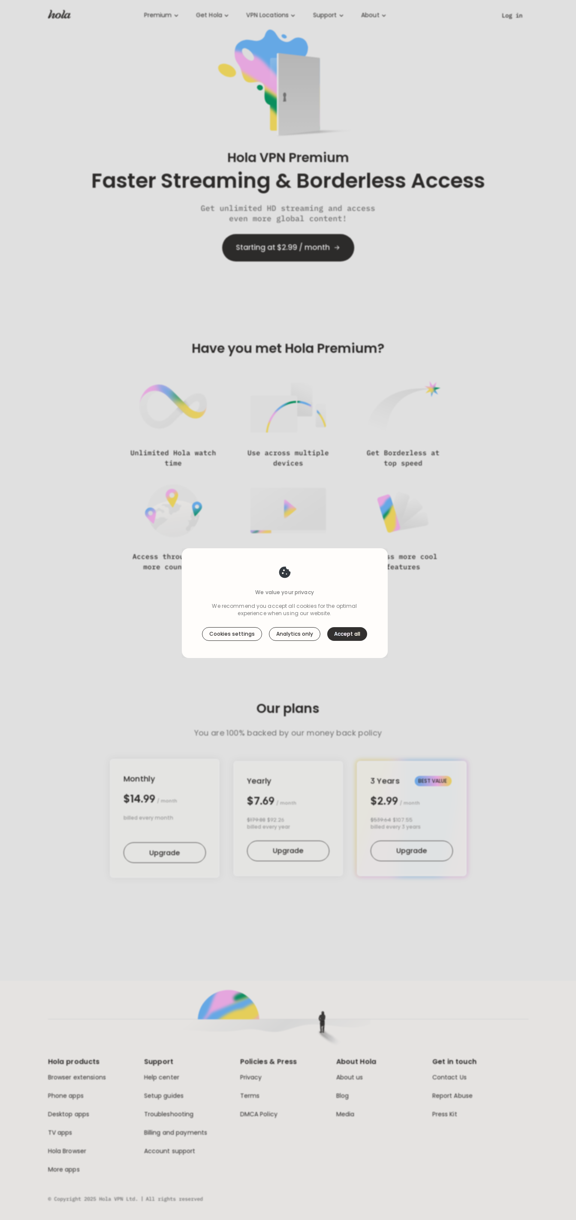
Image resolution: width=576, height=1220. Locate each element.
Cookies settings (232, 633)
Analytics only (294, 633)
